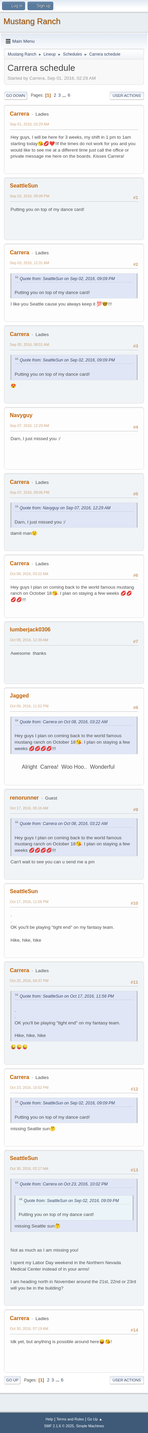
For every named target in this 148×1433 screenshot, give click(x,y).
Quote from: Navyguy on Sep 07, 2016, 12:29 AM (65, 508)
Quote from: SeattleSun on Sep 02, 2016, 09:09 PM (67, 278)
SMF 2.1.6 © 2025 (59, 1426)
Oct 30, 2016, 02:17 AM (29, 1168)
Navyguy (21, 415)
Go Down (15, 96)
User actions (127, 96)
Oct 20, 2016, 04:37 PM (29, 981)
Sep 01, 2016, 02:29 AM (29, 124)
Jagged (19, 696)
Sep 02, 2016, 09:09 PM (29, 196)
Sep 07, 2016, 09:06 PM (29, 492)
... (65, 95)
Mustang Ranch (31, 21)
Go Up (12, 1380)
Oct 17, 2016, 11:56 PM (29, 902)
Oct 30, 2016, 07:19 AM (29, 1329)
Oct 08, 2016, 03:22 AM (29, 574)
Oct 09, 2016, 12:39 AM (29, 640)
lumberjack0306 (30, 629)
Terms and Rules (70, 1419)
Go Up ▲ (95, 1419)
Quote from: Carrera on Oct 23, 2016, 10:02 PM (64, 1184)
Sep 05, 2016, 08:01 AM (29, 344)
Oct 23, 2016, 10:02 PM (29, 1087)
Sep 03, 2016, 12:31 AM (29, 263)
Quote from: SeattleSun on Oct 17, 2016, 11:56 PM (67, 996)
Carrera (19, 114)
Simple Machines (90, 1426)
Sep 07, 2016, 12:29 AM (29, 426)
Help (49, 1419)
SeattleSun (24, 186)
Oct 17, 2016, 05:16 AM (29, 808)
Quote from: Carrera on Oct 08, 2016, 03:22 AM (64, 722)
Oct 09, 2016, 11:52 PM (29, 706)
